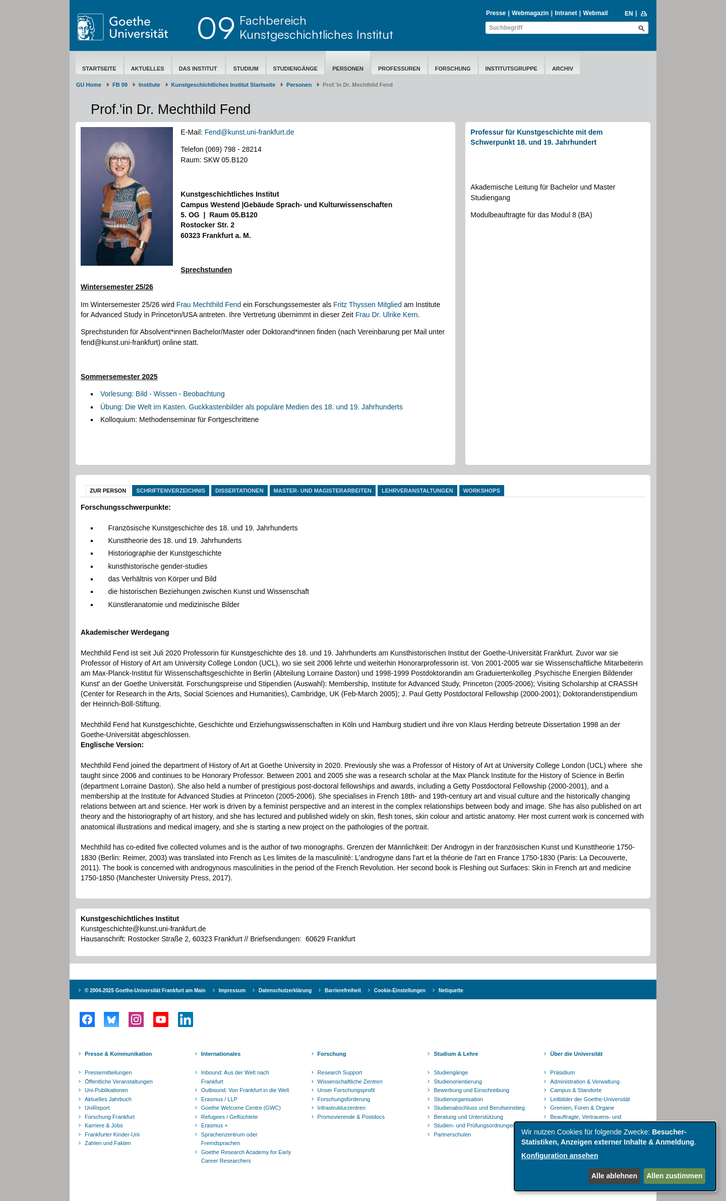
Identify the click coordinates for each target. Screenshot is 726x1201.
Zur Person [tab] (108, 491)
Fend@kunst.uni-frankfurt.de (249, 132)
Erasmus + (214, 1125)
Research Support (340, 1072)
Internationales (220, 1054)
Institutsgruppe (511, 69)
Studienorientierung (457, 1081)
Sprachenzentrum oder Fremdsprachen (229, 1139)
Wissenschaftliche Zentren (350, 1081)
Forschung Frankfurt (110, 1117)
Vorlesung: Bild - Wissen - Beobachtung (162, 394)
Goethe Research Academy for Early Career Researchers (246, 1156)
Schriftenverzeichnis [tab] (170, 491)
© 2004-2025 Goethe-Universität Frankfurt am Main (145, 990)
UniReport (97, 1108)
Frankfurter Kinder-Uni (112, 1134)
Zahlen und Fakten (108, 1143)
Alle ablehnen (614, 1176)
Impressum (232, 990)
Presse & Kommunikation (118, 1054)
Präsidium (562, 1072)
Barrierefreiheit (343, 990)
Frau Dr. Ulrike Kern (386, 315)
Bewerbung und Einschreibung (471, 1090)
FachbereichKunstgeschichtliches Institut (316, 27)
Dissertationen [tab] (239, 491)
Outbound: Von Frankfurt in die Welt (245, 1090)
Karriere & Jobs (104, 1125)
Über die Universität (576, 1054)
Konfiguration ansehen (559, 1156)
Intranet (566, 13)
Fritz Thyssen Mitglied (367, 305)
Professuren (399, 69)
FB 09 (120, 85)
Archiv (562, 69)
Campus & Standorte (575, 1090)
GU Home (88, 85)
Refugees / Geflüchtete (229, 1117)
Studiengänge (295, 69)
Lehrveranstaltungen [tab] (417, 491)
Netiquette (451, 990)
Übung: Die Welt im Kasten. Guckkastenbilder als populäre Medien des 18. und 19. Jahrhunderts (251, 407)
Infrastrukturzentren (342, 1108)
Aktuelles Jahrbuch (108, 1099)
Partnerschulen (452, 1134)
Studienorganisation (458, 1099)
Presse (496, 13)
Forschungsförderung (344, 1099)
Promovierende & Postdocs (351, 1117)
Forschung (453, 69)
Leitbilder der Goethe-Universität (590, 1099)
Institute (149, 85)
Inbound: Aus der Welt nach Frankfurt (235, 1077)
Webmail (595, 13)
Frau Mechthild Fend (208, 305)
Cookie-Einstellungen (400, 990)
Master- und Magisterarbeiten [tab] (323, 491)
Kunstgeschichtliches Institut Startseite (223, 85)
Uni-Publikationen (106, 1090)
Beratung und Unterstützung (468, 1117)
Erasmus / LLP (219, 1099)
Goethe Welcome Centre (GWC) (241, 1108)
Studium (245, 69)
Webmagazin (530, 13)
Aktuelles (147, 69)
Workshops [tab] (481, 491)
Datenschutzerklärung (285, 990)
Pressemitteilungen (108, 1072)
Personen (348, 69)
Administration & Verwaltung (585, 1081)
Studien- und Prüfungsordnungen (474, 1125)
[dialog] (615, 1156)
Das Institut (199, 69)
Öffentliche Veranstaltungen (119, 1081)
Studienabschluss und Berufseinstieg (479, 1108)
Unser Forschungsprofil (346, 1090)
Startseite (99, 69)
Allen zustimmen (674, 1176)
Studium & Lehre (456, 1054)
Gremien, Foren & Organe (582, 1108)
